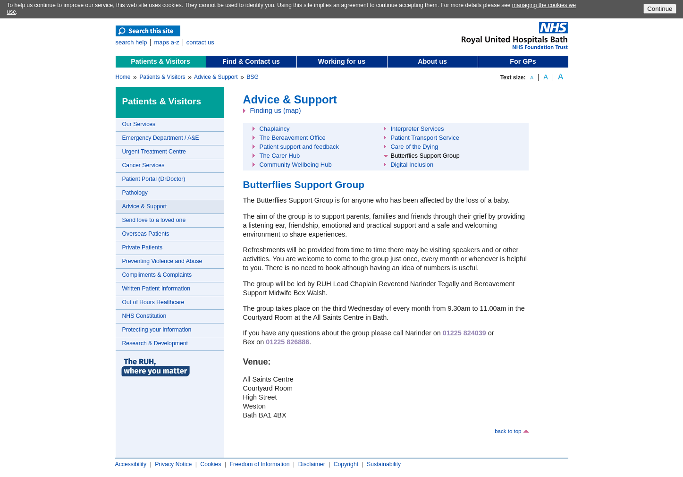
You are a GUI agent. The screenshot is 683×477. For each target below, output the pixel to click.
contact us (200, 42)
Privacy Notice (173, 464)
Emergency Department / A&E (160, 138)
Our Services (139, 124)
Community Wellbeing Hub (296, 164)
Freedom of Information (259, 464)
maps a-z (166, 42)
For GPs (523, 61)
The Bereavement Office (293, 137)
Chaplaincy (275, 128)
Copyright (346, 464)
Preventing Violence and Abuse (162, 261)
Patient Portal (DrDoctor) (154, 179)
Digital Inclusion (412, 164)
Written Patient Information (156, 288)
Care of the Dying (414, 146)
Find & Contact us (251, 61)
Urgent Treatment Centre (154, 151)
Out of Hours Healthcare (153, 302)
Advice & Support (216, 77)
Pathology (135, 192)
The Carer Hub (280, 155)
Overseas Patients (145, 233)
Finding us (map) (275, 110)
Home (123, 77)
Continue (659, 8)
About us (432, 61)
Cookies (210, 464)
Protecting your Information (157, 329)
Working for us (341, 61)
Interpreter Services (417, 128)
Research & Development (155, 343)
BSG (253, 77)
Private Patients (142, 247)
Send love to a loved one (154, 220)
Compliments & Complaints (157, 275)
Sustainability (384, 464)
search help (131, 42)
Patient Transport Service (425, 137)
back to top (508, 431)
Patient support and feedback (299, 146)
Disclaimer (311, 464)
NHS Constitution (144, 316)
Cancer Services (143, 165)
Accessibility (131, 464)
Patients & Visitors (160, 61)
